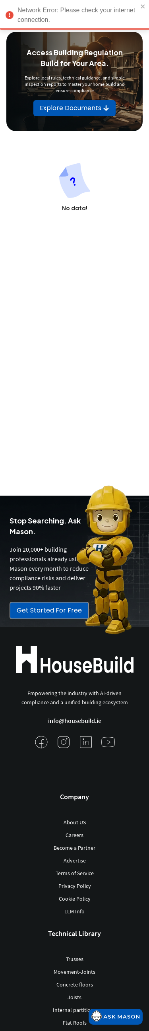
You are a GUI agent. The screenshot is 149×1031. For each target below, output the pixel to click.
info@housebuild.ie (74, 721)
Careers (74, 835)
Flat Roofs (75, 1022)
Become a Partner (74, 847)
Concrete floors (74, 984)
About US (75, 822)
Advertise (75, 860)
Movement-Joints (74, 971)
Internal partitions (74, 1010)
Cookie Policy (75, 898)
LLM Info (74, 911)
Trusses (74, 959)
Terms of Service (75, 873)
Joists (74, 997)
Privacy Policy (74, 886)
